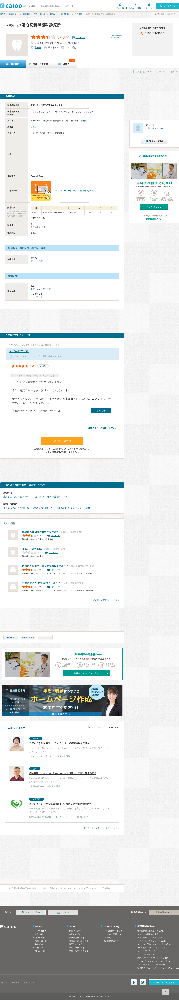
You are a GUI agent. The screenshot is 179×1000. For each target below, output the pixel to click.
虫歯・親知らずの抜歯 (41, 289)
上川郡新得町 (64, 14)
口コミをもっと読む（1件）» (102, 428)
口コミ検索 (40, 938)
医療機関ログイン (154, 219)
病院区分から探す (77, 948)
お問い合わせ (29, 982)
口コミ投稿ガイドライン (113, 931)
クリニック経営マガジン (147, 954)
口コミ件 (80, 37)
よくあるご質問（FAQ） (114, 934)
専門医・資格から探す (79, 941)
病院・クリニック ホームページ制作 (153, 958)
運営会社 (4, 982)
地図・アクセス (28, 637)
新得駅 (38, 47)
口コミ (45, 637)
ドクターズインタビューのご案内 (151, 941)
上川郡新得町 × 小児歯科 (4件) (51, 496)
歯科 (33, 261)
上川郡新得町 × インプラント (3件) (72, 508)
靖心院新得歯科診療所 (33, 25)
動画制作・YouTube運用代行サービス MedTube (158, 968)
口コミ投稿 (40, 951)
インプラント (37, 297)
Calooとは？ (40, 931)
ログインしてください (155, 128)
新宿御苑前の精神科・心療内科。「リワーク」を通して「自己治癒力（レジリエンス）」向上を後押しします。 (60, 807)
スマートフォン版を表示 (163, 983)
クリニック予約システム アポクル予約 (154, 944)
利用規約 (107, 938)
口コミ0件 (53, 553)
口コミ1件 (55, 536)
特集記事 (39, 944)
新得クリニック (41, 583)
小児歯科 (41, 261)
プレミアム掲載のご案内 (147, 934)
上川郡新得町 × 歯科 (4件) (16, 496)
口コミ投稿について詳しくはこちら (62, 452)
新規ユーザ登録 (135, 8)
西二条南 (78, 14)
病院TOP (11, 637)
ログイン (149, 8)
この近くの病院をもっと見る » (107, 600)
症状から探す (75, 934)
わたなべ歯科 (40, 531)
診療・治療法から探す (79, 951)
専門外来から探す (77, 944)
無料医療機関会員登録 (116, 36)
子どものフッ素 (19, 351)
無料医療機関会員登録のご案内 (150, 931)
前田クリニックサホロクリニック (45, 566)
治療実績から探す (77, 938)
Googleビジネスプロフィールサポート (154, 961)
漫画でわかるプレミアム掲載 (149, 938)
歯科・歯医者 (39, 14)
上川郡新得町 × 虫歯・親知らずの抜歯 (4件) (26, 508)
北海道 (52, 14)
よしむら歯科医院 (32, 548)
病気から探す (75, 931)
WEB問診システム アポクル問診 (151, 948)
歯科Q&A (39, 948)
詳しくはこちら (154, 207)
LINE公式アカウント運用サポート (152, 965)
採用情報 (15, 982)
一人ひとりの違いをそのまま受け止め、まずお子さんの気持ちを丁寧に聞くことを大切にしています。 (60, 747)
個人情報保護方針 (111, 941)
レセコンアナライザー (147, 951)
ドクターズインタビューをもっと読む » (101, 828)
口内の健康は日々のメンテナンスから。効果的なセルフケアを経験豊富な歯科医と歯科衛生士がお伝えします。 (60, 777)
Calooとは (120, 8)
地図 (77, 43)
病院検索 (26, 14)
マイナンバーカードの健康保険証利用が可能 (74, 190)
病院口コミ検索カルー (9, 14)
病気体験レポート (42, 941)
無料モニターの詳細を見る (86, 673)
